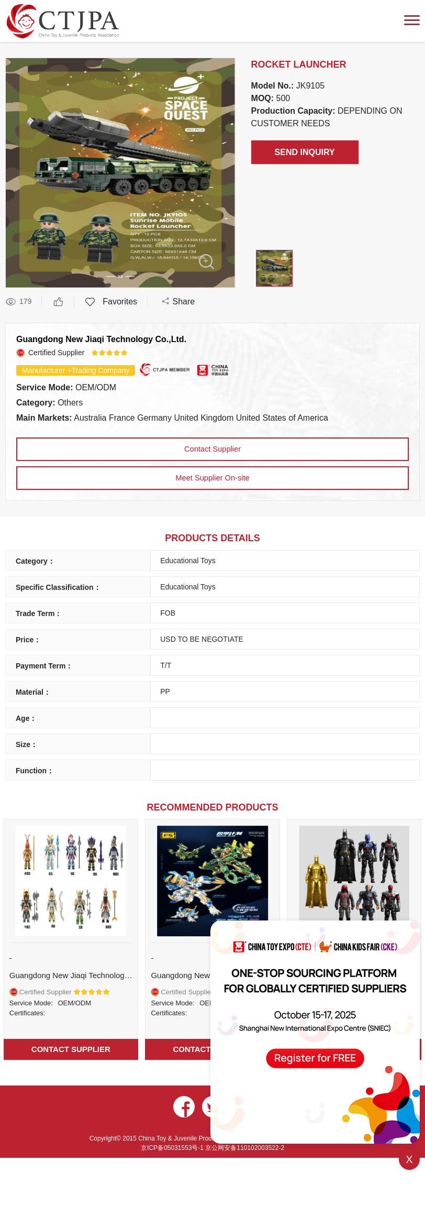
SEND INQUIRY (305, 152)
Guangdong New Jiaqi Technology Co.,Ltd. (101, 339)
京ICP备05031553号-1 (173, 1155)
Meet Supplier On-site (212, 479)
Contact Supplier (212, 450)
